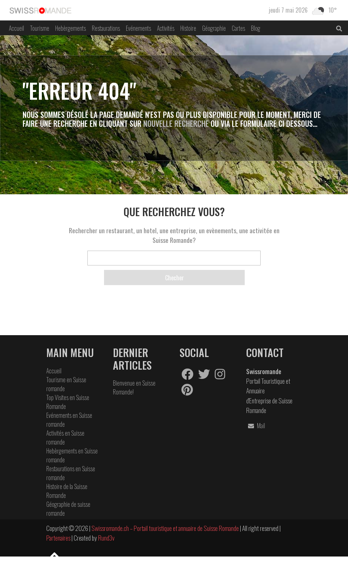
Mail (255, 425)
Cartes (238, 28)
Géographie (214, 28)
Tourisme (39, 28)
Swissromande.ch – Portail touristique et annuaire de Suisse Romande (165, 528)
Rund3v (106, 537)
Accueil (16, 28)
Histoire (188, 28)
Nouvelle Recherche (177, 123)
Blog (255, 28)
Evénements (138, 28)
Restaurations (106, 28)
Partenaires (58, 537)
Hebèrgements (70, 28)
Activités (165, 28)
